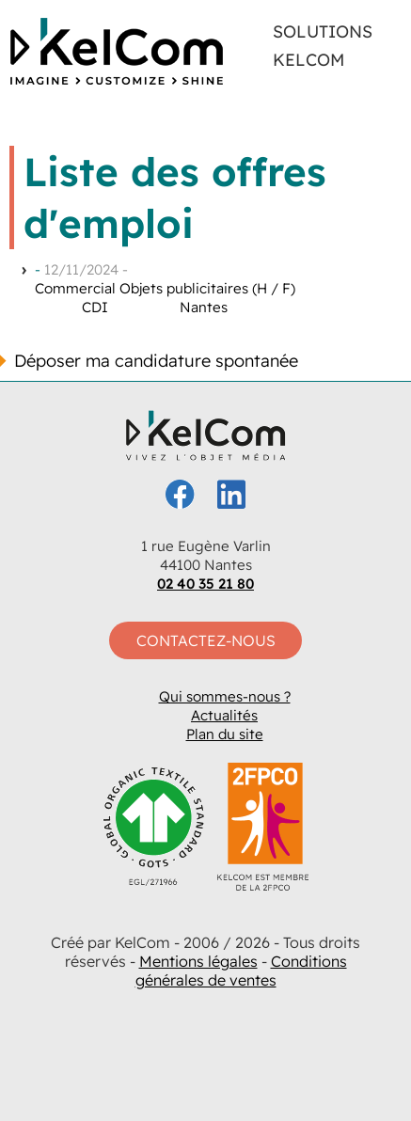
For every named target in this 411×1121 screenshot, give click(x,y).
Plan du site (224, 734)
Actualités (224, 715)
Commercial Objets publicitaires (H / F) (165, 288)
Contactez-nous (206, 640)
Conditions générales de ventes (241, 970)
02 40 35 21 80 (205, 583)
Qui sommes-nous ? (225, 696)
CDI (95, 307)
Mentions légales (198, 961)
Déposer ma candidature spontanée (156, 360)
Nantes (204, 307)
